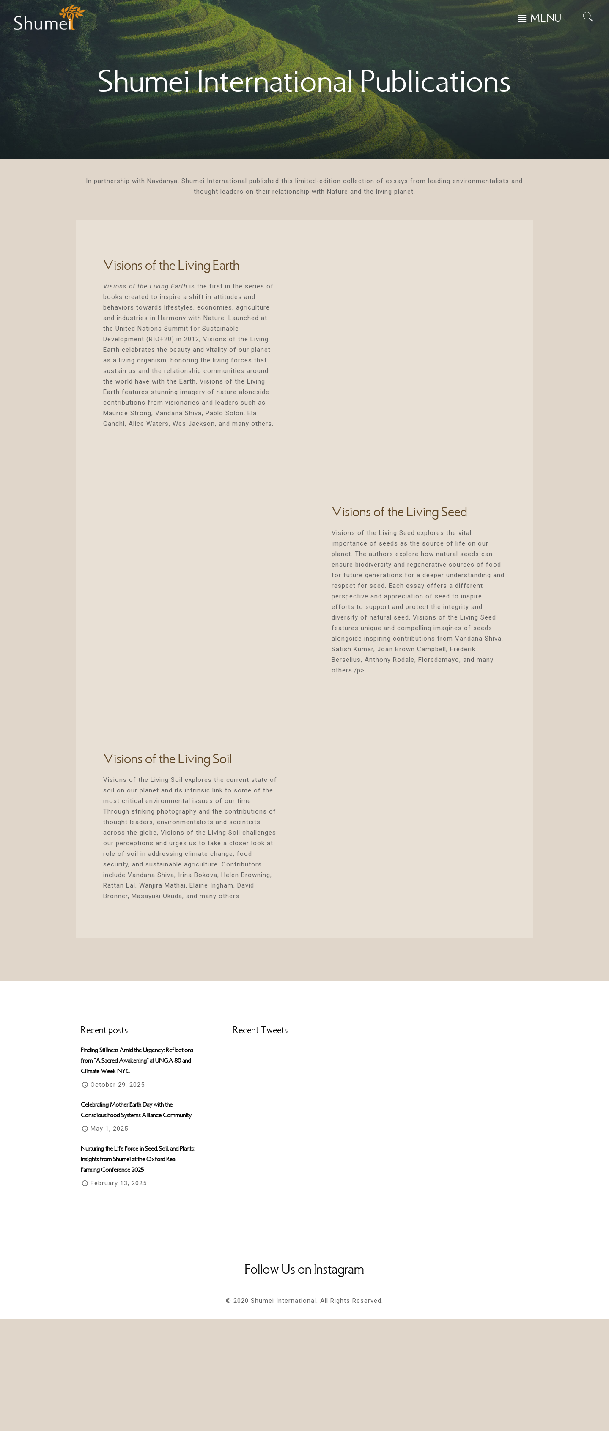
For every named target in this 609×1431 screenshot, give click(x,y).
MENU (546, 18)
